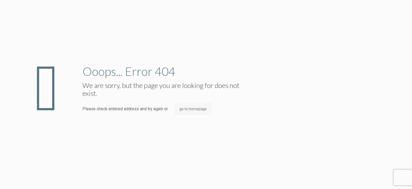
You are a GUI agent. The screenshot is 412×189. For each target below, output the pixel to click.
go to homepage (193, 109)
